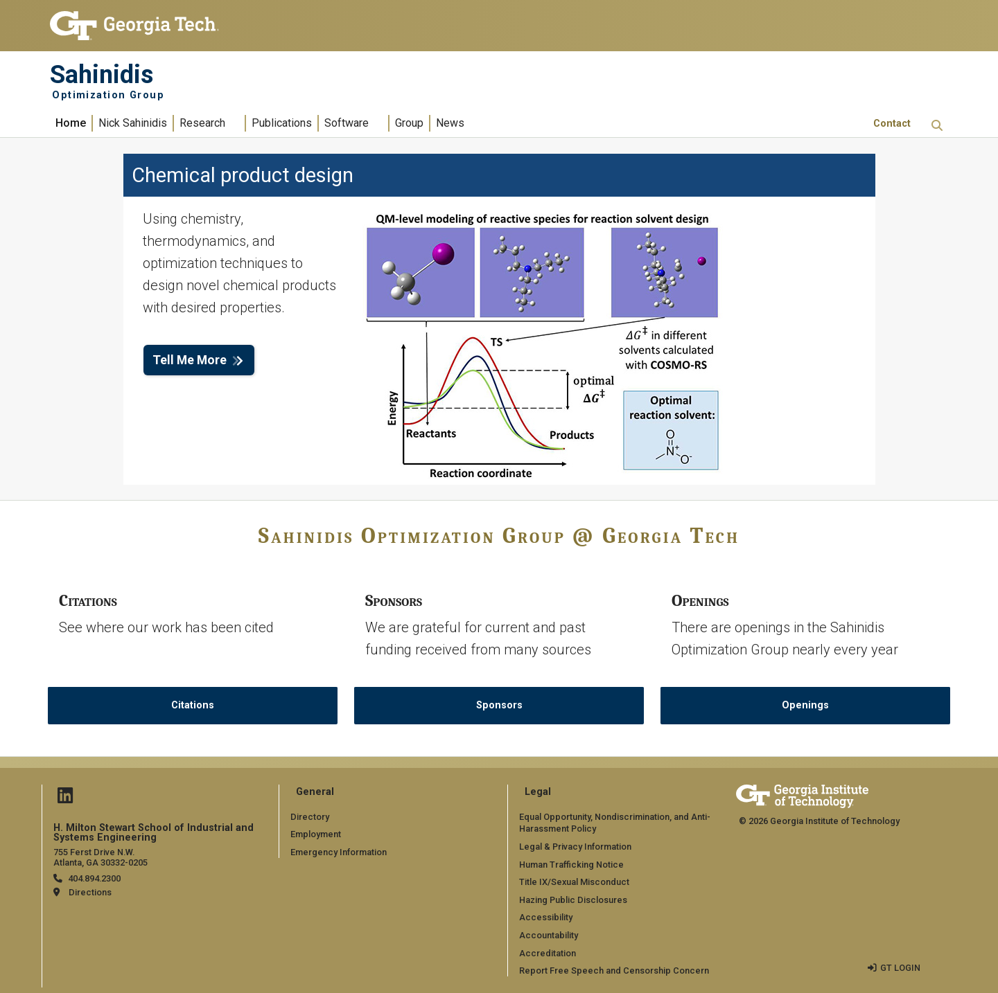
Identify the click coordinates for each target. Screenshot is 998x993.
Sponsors (499, 705)
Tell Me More (189, 360)
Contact (892, 123)
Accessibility (545, 917)
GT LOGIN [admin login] (900, 968)
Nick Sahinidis (132, 122)
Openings (805, 705)
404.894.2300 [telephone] (94, 878)
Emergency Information (338, 852)
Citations (192, 705)
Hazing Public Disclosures (573, 900)
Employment (315, 834)
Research (202, 122)
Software (346, 122)
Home (70, 122)
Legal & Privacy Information (575, 846)
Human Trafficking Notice (571, 864)
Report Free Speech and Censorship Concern (614, 970)
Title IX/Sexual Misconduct (574, 882)
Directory (309, 817)
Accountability (548, 935)
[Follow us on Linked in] (65, 799)
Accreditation (547, 953)
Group (409, 122)
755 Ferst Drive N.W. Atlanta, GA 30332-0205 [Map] (100, 857)
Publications (282, 122)
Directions (90, 892)
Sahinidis (101, 74)
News (450, 122)
